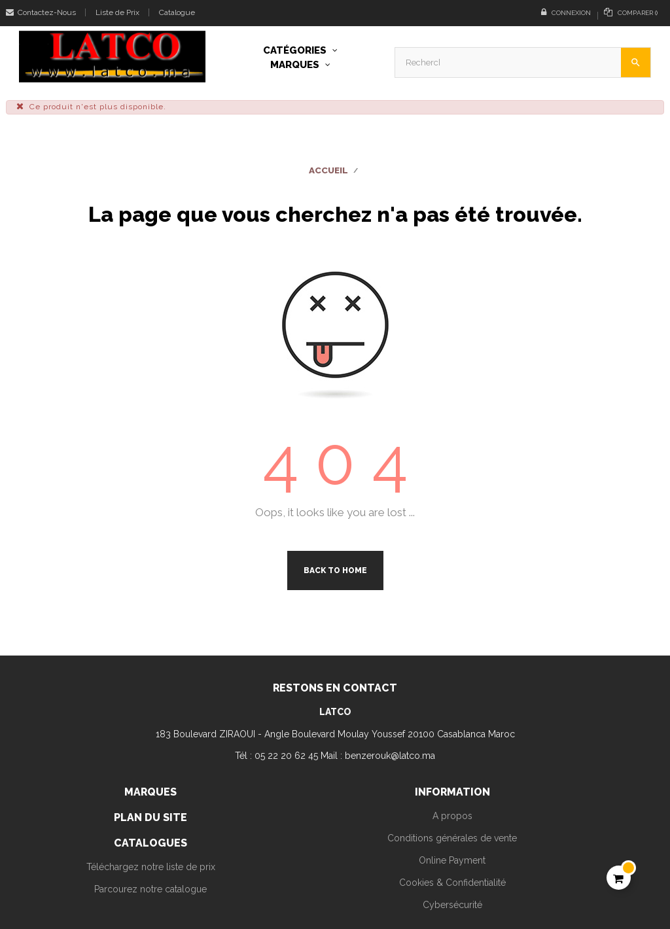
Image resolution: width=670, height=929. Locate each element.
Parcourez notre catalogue (150, 889)
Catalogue (177, 12)
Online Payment (452, 860)
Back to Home (335, 570)
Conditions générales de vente (452, 838)
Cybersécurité (452, 905)
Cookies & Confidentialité (452, 882)
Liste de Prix (117, 12)
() (631, 12)
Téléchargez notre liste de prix (150, 867)
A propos (452, 816)
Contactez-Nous (41, 12)
